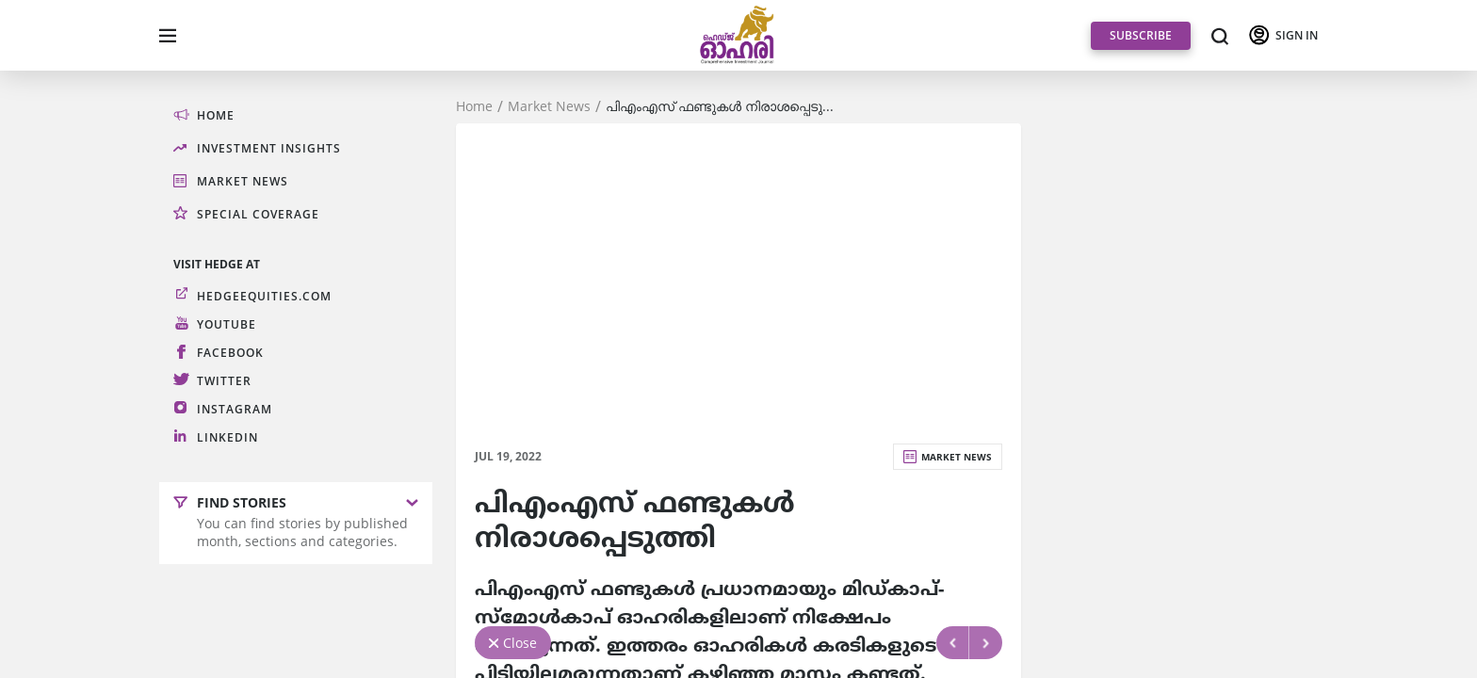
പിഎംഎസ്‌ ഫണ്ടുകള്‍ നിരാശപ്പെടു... (720, 106)
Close (520, 643)
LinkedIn (227, 437)
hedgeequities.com (264, 296)
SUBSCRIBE (1141, 35)
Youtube (226, 324)
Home (474, 106)
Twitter (224, 381)
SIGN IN (1296, 35)
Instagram (234, 409)
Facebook (230, 353)
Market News (549, 106)
